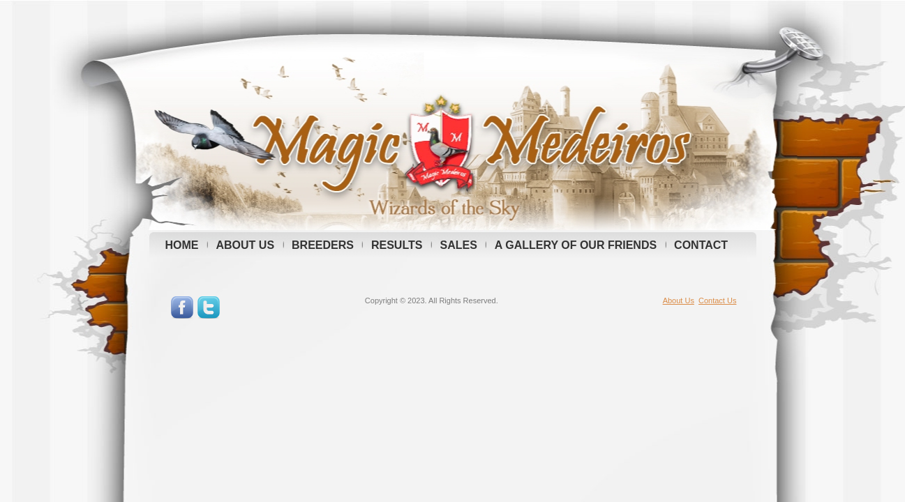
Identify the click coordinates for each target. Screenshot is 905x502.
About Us (678, 300)
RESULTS (396, 245)
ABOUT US (245, 245)
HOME (182, 245)
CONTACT (701, 245)
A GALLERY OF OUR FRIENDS (576, 245)
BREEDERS (323, 245)
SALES (458, 245)
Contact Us (717, 300)
